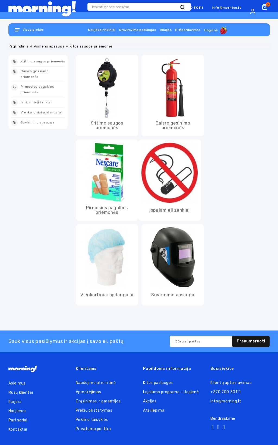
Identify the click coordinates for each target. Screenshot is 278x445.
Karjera (15, 401)
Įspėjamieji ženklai (169, 210)
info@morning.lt (226, 7)
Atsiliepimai (154, 410)
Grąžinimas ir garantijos (98, 401)
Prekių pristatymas (94, 410)
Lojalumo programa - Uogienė (171, 392)
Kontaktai (17, 429)
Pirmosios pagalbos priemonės (107, 210)
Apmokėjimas (88, 392)
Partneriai (17, 420)
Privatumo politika (93, 429)
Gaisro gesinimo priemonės (173, 125)
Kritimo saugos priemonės (107, 125)
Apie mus (17, 383)
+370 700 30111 (225, 392)
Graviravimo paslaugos (137, 30)
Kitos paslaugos (158, 382)
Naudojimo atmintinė (96, 382)
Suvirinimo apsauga (172, 295)
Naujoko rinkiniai (101, 30)
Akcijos (166, 30)
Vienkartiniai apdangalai (106, 295)
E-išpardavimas (187, 30)
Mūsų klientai (20, 392)
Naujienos (17, 411)
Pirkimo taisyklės (92, 419)
